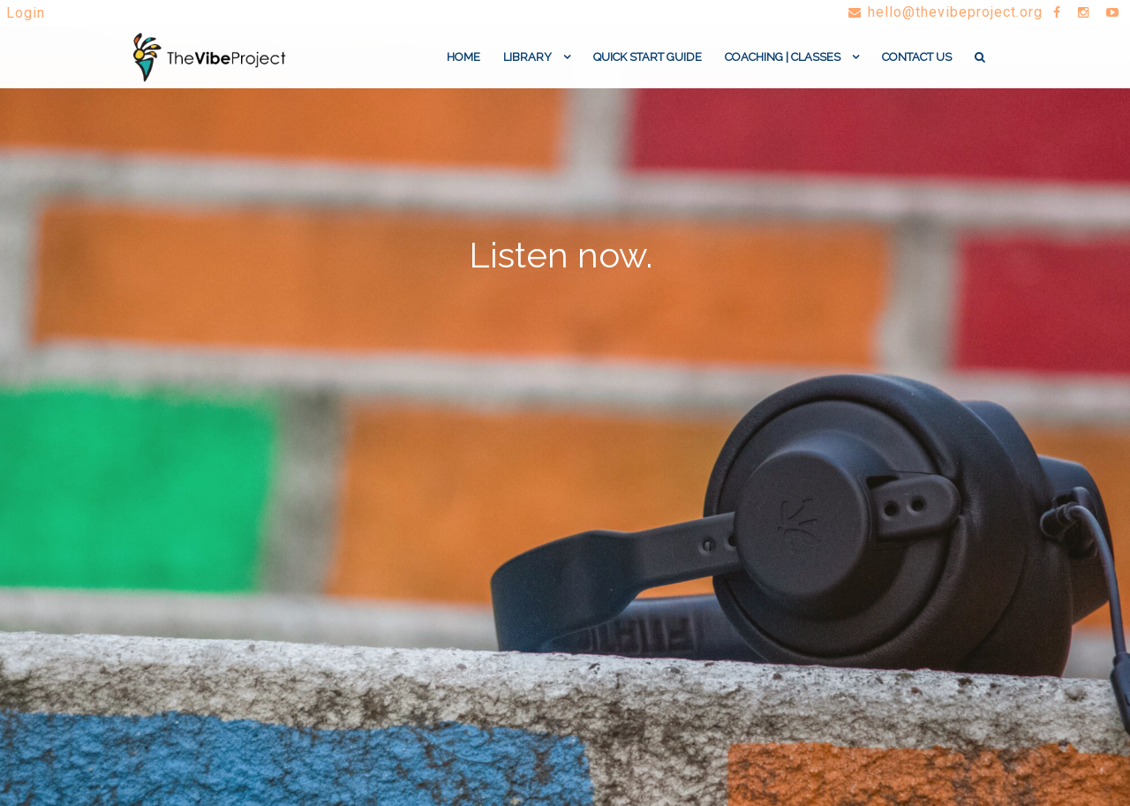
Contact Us (917, 64)
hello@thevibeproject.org (942, 12)
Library (527, 64)
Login (25, 12)
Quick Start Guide (647, 64)
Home (463, 64)
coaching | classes (782, 64)
